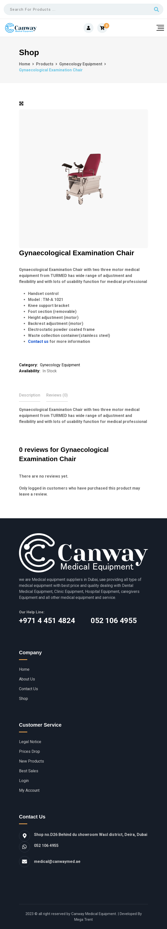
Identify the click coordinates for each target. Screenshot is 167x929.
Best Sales (28, 771)
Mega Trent (83, 919)
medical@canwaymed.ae (57, 861)
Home (24, 669)
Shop (23, 699)
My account (29, 791)
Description (29, 395)
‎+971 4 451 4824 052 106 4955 (78, 620)
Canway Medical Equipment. (94, 914)
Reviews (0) (57, 395)
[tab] (29, 395)
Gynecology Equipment (60, 365)
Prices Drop (29, 752)
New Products (31, 761)
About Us (27, 679)
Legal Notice (30, 742)
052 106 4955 (46, 845)
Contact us (38, 341)
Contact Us (28, 689)
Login (24, 781)
